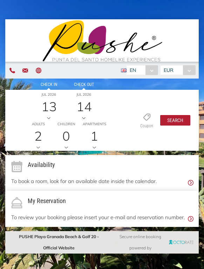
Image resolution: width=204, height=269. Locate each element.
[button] (175, 120)
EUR (169, 70)
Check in (49, 84)
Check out (84, 84)
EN (133, 70)
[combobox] (142, 70)
